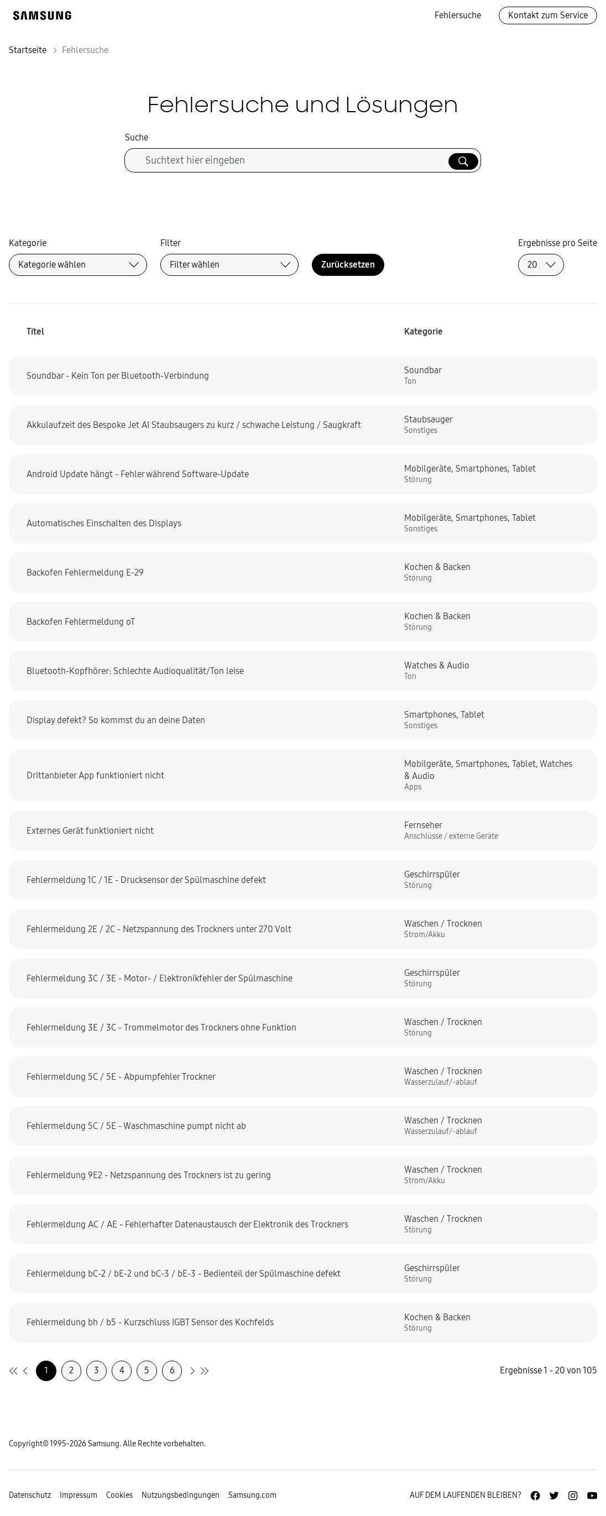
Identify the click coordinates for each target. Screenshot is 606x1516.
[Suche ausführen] (463, 161)
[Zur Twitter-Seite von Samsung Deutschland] (554, 1496)
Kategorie (27, 243)
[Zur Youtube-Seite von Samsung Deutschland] (592, 1496)
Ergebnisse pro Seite (557, 243)
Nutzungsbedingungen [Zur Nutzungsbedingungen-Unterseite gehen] (181, 1495)
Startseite (27, 50)
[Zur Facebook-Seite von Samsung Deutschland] (535, 1496)
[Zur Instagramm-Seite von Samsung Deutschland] (573, 1496)
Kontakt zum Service (548, 15)
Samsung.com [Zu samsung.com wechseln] (252, 1495)
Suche (136, 137)
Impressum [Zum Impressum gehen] (78, 1495)
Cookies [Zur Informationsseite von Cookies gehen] (119, 1495)
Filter (170, 243)
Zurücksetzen (348, 264)
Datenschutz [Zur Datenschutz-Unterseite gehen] (30, 1495)
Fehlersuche (458, 15)
